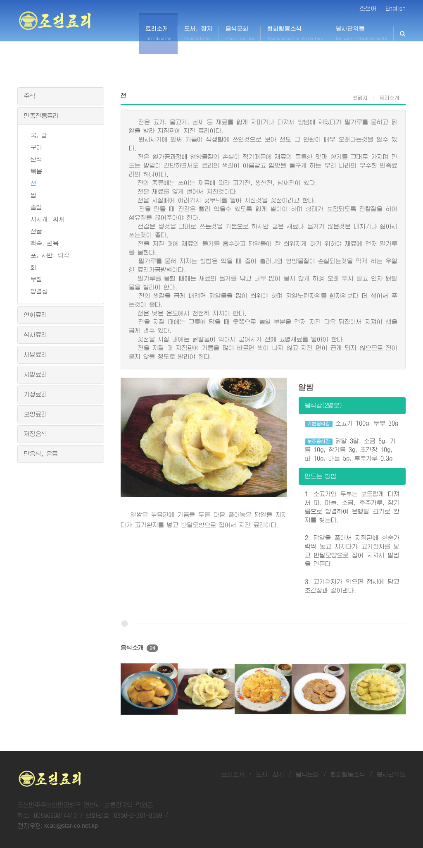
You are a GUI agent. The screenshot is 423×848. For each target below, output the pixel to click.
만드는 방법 (321, 476)
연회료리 (35, 315)
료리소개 (233, 774)
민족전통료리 (41, 116)
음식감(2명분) (323, 405)
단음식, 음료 (41, 454)
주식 (30, 96)
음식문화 (307, 774)
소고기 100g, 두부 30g (352, 423)
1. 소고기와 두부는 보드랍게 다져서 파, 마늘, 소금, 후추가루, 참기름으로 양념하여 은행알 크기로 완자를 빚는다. (352, 507)
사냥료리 (35, 354)
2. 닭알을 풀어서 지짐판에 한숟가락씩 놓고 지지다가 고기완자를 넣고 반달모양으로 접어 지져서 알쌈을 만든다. (352, 551)
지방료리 (35, 374)
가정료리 (35, 394)
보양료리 (35, 414)
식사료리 (35, 335)
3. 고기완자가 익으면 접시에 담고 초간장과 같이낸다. (352, 586)
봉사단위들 (391, 774)
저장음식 (35, 434)
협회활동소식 (347, 774)
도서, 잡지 (270, 774)
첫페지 (360, 98)
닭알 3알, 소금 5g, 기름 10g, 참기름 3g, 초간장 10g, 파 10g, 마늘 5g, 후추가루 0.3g (350, 449)
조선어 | (371, 8)
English (395, 8)
